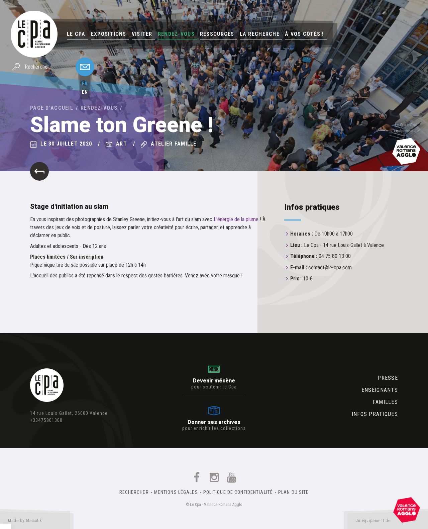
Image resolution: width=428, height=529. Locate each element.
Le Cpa (76, 34)
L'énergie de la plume (236, 219)
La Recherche (260, 34)
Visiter (142, 34)
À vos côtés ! (304, 34)
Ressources (217, 34)
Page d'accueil (51, 108)
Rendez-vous (176, 34)
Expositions (108, 34)
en (85, 92)
